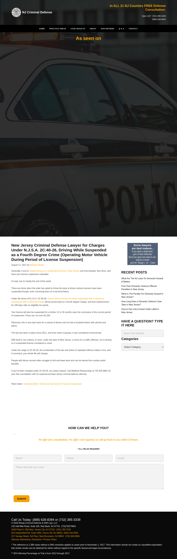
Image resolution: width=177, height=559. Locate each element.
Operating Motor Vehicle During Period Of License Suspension (52, 384)
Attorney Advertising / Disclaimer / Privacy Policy (34, 539)
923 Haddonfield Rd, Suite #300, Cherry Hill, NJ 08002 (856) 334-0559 (44, 532)
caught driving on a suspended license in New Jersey (54, 271)
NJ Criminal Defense (37, 12)
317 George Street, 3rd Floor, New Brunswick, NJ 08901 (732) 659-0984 (45, 536)
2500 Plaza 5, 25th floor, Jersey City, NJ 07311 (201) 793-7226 (41, 529)
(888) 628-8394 (159, 19)
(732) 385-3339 (159, 16)
